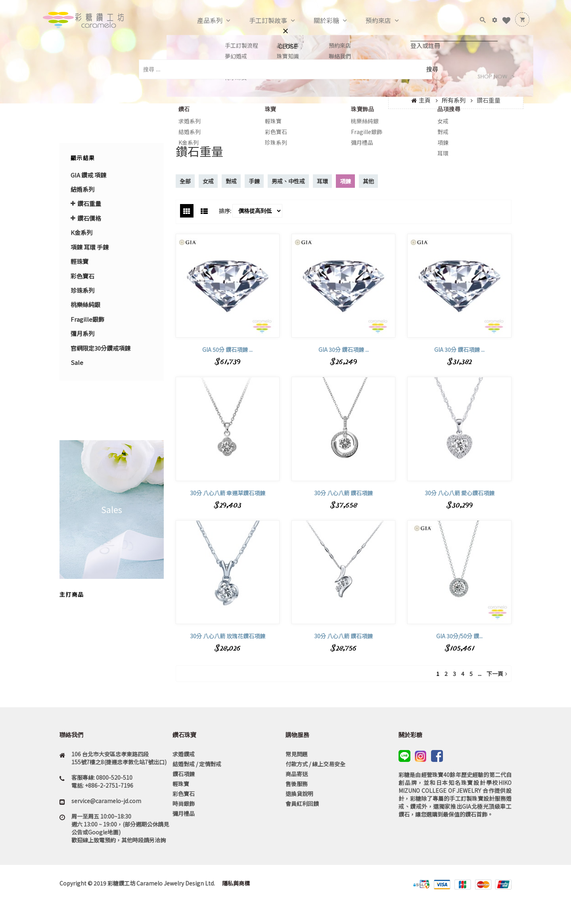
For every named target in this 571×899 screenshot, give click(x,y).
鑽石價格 (89, 218)
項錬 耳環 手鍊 (90, 247)
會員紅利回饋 (302, 803)
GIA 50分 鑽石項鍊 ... (227, 349)
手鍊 (254, 181)
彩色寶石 (82, 276)
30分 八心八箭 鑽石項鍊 (343, 493)
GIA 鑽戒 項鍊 (88, 175)
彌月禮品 (183, 813)
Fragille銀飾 (87, 319)
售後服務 (297, 784)
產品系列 (201, 20)
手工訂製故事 (260, 20)
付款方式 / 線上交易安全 (315, 764)
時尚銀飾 (183, 803)
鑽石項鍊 (183, 774)
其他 (368, 181)
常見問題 (297, 754)
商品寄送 (297, 774)
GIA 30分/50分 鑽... (459, 636)
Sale (77, 362)
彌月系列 (82, 333)
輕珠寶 (79, 261)
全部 (185, 181)
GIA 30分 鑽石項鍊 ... (343, 349)
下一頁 (497, 674)
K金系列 (81, 232)
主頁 (425, 100)
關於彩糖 (318, 20)
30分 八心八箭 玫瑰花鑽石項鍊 (227, 636)
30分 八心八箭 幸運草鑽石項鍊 (227, 493)
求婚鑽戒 (183, 754)
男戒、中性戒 (288, 181)
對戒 (231, 181)
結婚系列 (82, 189)
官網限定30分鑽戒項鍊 (100, 348)
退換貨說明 (299, 794)
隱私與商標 (235, 883)
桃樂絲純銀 (85, 304)
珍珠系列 (82, 290)
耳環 (322, 181)
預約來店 (370, 20)
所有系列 (454, 100)
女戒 (208, 181)
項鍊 (345, 181)
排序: (225, 211)
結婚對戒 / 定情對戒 (196, 764)
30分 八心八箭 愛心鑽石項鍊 (459, 493)
